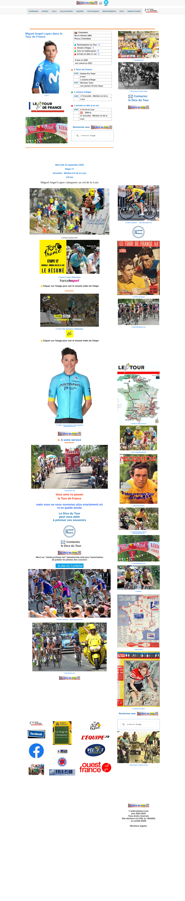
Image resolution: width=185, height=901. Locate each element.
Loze (82, 99)
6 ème (83, 77)
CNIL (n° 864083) (147, 818)
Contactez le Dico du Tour (69, 543)
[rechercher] (92, 135)
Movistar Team (86, 83)
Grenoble (87, 96)
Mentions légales (138, 826)
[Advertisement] (92, 22)
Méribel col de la (100, 96)
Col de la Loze (88, 110)
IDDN (143, 821)
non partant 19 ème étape (91, 86)
